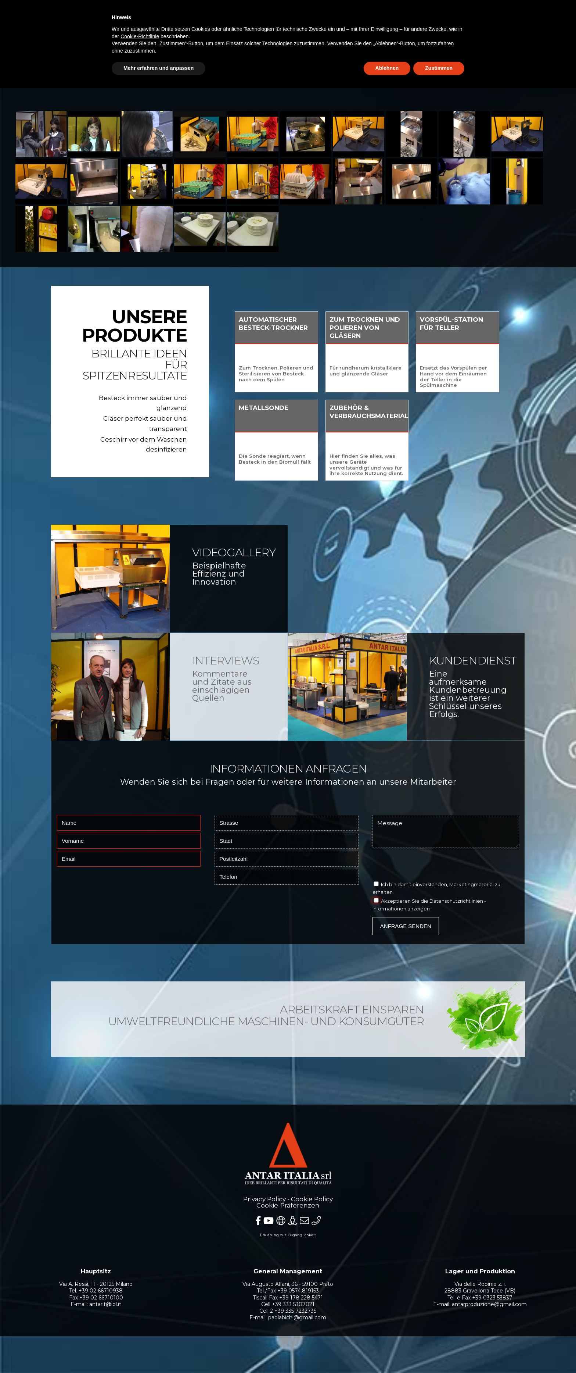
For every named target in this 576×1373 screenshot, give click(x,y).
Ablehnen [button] (387, 68)
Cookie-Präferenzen (288, 1205)
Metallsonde (306, 407)
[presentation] (428, 866)
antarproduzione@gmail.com (489, 1304)
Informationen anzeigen (401, 909)
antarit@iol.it (105, 1304)
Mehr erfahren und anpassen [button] (158, 68)
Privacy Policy (264, 1199)
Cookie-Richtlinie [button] (139, 36)
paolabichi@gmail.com (297, 1317)
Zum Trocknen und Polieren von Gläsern (407, 327)
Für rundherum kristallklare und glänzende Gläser (408, 371)
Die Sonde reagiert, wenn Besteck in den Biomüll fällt (317, 459)
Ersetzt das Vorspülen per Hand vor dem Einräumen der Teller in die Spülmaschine (496, 376)
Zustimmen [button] (439, 68)
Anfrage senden (405, 926)
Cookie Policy (312, 1199)
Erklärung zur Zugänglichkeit (288, 1235)
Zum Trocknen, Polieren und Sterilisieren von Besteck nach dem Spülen (318, 373)
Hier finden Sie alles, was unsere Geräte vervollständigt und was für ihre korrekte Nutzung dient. (408, 464)
